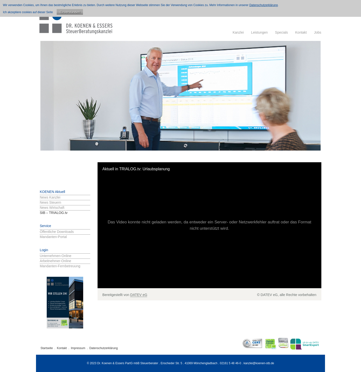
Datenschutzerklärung (103, 348)
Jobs (317, 32)
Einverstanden (70, 12)
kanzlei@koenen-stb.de (259, 363)
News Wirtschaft (52, 208)
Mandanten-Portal (53, 237)
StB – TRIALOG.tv (53, 213)
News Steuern (50, 202)
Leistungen (259, 32)
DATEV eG (138, 295)
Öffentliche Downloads (57, 232)
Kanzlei (238, 32)
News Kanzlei (50, 197)
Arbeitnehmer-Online (55, 261)
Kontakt (301, 32)
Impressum (78, 348)
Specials (281, 32)
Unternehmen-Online (55, 256)
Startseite (46, 348)
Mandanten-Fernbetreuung (60, 266)
